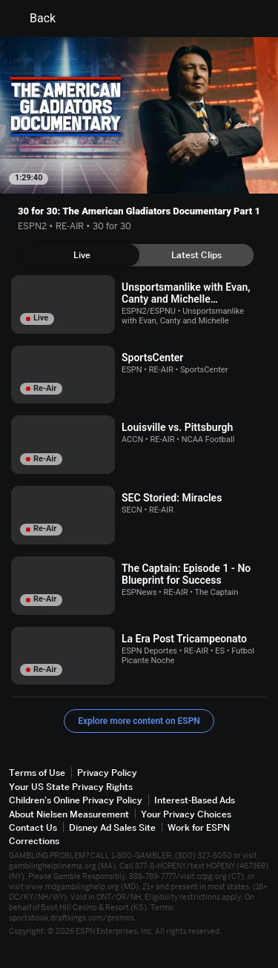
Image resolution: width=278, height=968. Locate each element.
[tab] (81, 255)
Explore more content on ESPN (139, 721)
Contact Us (33, 827)
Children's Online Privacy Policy (75, 800)
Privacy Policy (107, 772)
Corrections (34, 840)
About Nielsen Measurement (69, 814)
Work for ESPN (199, 827)
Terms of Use (37, 772)
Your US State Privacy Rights (71, 786)
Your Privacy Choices (186, 814)
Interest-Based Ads (194, 800)
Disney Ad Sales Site (112, 827)
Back (34, 18)
